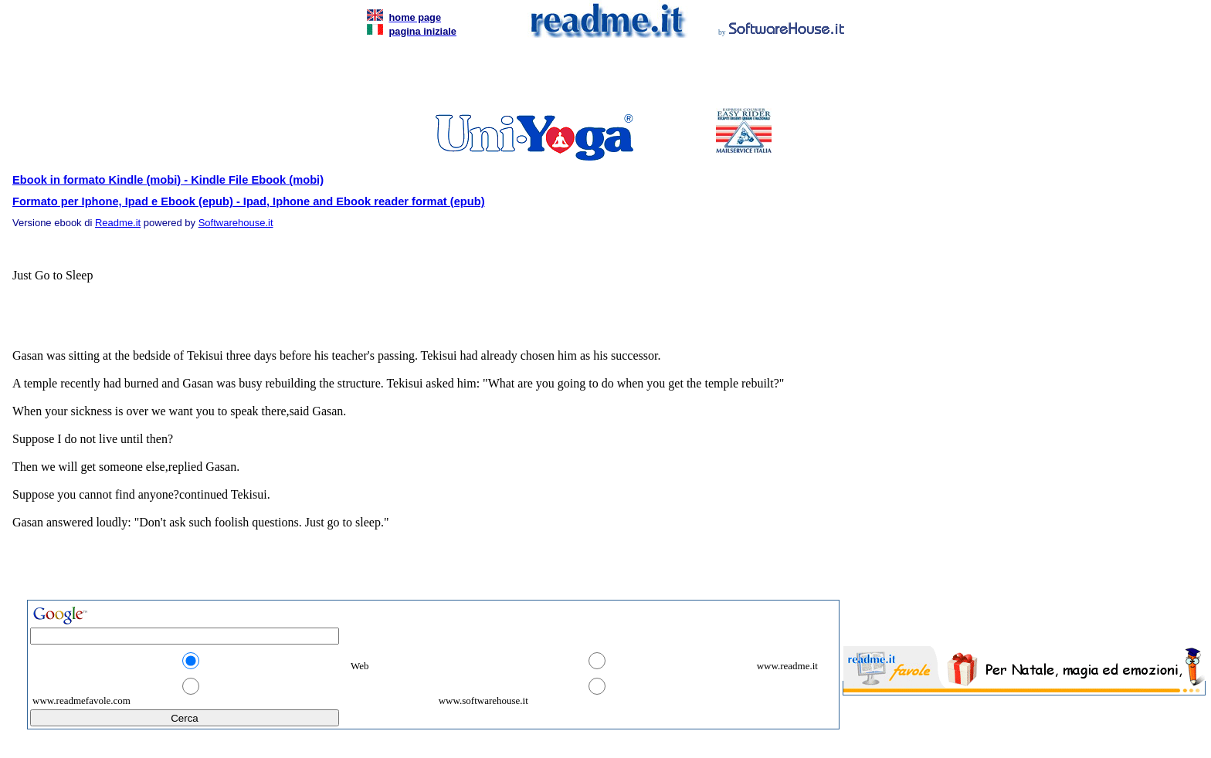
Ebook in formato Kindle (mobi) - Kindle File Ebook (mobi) (168, 180)
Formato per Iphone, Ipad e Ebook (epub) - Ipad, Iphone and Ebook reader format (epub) (248, 201)
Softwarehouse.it (235, 222)
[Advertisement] (602, 77)
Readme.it (118, 222)
